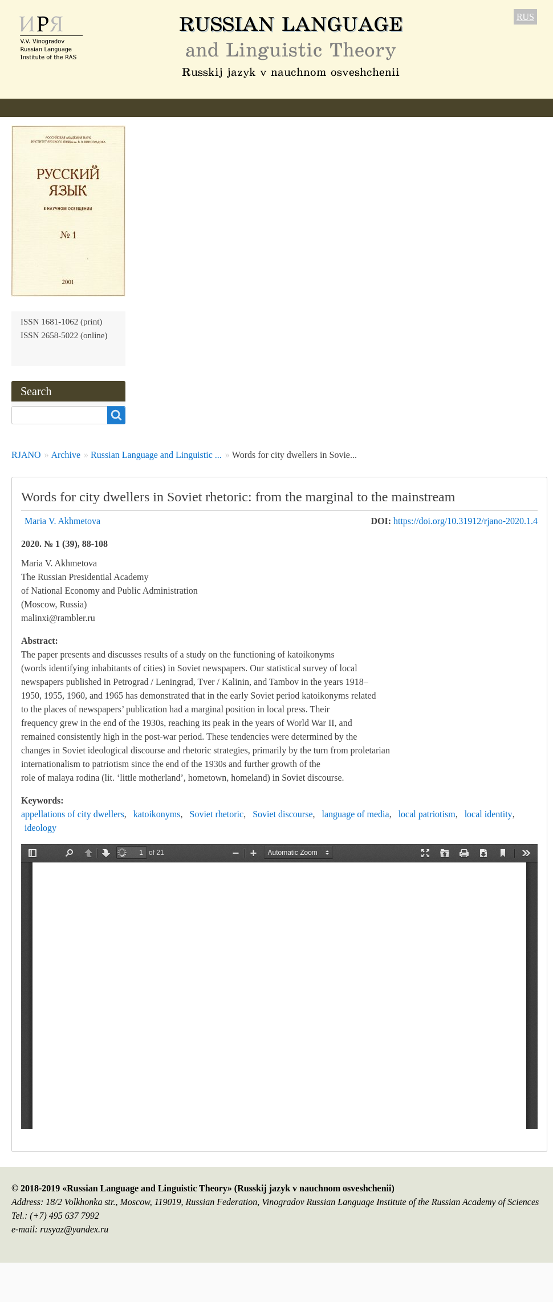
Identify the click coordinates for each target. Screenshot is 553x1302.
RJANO (26, 455)
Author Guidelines (241, 107)
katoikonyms (157, 814)
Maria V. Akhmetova (62, 521)
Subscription (446, 107)
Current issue (324, 107)
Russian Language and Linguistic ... (156, 455)
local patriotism (427, 814)
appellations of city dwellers (72, 814)
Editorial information (143, 107)
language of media (355, 814)
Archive (386, 107)
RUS (525, 17)
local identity (489, 814)
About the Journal (46, 107)
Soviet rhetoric (217, 814)
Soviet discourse (282, 814)
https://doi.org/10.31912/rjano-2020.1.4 (465, 521)
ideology (40, 828)
